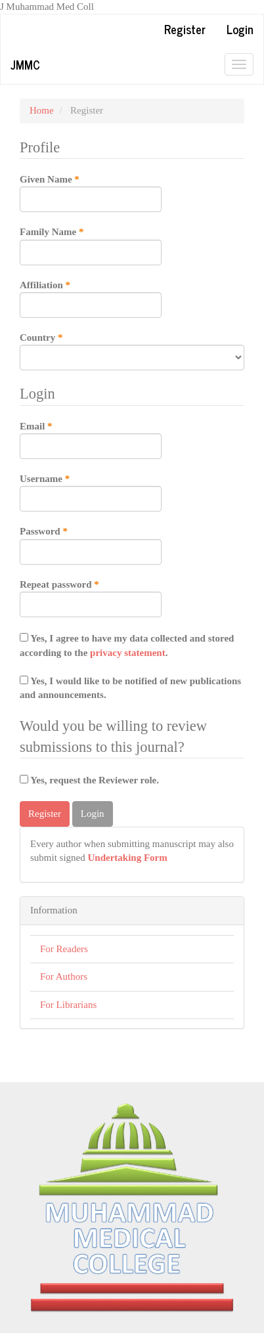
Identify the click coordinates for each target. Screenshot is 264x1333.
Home (42, 110)
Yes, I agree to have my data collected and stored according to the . (127, 645)
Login (240, 29)
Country (132, 350)
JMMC (25, 64)
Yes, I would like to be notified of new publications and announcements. (130, 688)
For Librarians (68, 1004)
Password (91, 544)
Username (91, 492)
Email (91, 439)
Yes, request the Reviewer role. (89, 780)
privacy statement (127, 652)
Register (185, 29)
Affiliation (91, 298)
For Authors (63, 976)
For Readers (64, 949)
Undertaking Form (127, 857)
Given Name (91, 192)
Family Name (91, 245)
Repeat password (91, 597)
